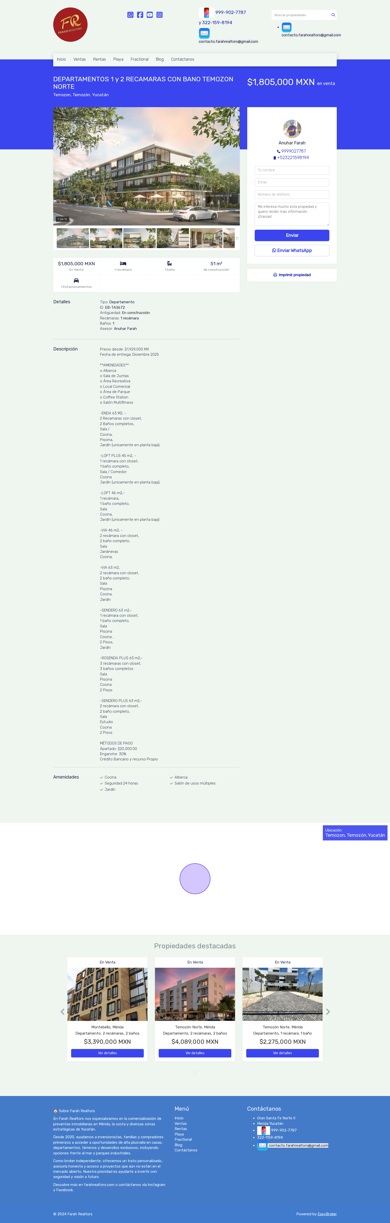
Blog (160, 59)
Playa (118, 59)
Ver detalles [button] (107, 1053)
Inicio (61, 59)
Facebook (64, 1190)
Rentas (99, 59)
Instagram (156, 1184)
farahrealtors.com (99, 1184)
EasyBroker (327, 1214)
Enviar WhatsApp (292, 250)
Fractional (139, 59)
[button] (60, 1011)
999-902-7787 (230, 12)
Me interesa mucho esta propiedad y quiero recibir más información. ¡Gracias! (292, 214)
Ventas (79, 59)
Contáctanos (182, 59)
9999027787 (293, 151)
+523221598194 (293, 157)
